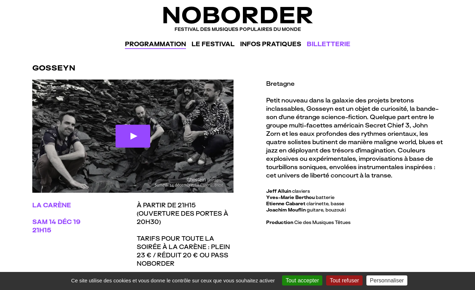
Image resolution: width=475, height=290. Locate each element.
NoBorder (237, 17)
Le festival (213, 44)
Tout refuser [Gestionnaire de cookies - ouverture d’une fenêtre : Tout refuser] (344, 280)
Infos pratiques (270, 44)
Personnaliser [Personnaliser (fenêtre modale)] (387, 280)
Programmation (155, 44)
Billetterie (328, 44)
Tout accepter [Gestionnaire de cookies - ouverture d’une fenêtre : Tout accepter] (302, 280)
